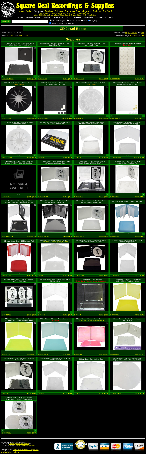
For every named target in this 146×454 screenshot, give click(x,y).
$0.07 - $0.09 (31, 118)
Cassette (59, 13)
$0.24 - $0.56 (31, 197)
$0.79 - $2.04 (31, 315)
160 (135, 33)
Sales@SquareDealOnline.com (19, 444)
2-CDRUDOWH (115, 79)
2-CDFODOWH (115, 118)
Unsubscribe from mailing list (10, 452)
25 (134, 35)
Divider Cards (43, 15)
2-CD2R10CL (114, 197)
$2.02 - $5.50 (31, 79)
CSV (26, 35)
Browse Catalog (33, 17)
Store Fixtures (92, 15)
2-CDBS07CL (78, 393)
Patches (49, 11)
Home (20, 17)
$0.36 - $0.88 (67, 79)
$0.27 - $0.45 (139, 275)
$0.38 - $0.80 (67, 315)
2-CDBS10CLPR (115, 157)
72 (129, 33)
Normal (10, 35)
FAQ (111, 17)
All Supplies (44, 13)
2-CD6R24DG (6, 315)
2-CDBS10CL (78, 157)
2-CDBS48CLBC (115, 354)
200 (142, 35)
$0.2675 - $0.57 (139, 157)
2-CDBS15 (77, 315)
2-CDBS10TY (114, 315)
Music (22, 11)
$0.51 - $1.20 (139, 197)
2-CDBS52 (5, 393)
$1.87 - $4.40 (103, 275)
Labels (36, 15)
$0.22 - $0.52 (67, 393)
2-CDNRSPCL (78, 118)
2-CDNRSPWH (7, 157)
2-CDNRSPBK (6, 118)
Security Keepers (70, 15)
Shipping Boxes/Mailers (56, 15)
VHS (64, 13)
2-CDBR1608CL (43, 197)
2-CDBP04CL (114, 275)
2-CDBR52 (41, 393)
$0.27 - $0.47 (31, 433)
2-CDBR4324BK (79, 275)
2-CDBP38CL (6, 433)
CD (50, 13)
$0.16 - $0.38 (139, 393)
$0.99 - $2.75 (67, 197)
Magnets (86, 11)
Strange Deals (81, 15)
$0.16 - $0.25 (103, 393)
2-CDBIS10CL (42, 79)
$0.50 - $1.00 (139, 236)
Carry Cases (82, 13)
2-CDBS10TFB (43, 354)
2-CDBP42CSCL (115, 393)
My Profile (88, 17)
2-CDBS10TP (78, 354)
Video (29, 11)
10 (131, 35)
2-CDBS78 (41, 315)
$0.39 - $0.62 (139, 315)
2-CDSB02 (41, 157)
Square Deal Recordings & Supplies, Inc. (25, 450)
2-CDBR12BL (114, 236)
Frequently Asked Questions (26, 445)
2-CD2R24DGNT (7, 236)
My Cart (47, 17)
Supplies (38, 11)
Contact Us (101, 17)
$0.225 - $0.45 (103, 157)
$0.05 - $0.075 (67, 118)
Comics (74, 13)
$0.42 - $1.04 (103, 79)
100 (132, 33)
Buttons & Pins (72, 11)
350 (142, 33)
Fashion (97, 11)
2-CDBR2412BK (43, 236)
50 (126, 33)
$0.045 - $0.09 (67, 157)
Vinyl (53, 13)
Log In (68, 17)
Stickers (59, 11)
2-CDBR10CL (6, 197)
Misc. (88, 13)
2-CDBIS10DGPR (7, 79)
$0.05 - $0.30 (139, 354)
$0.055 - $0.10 (139, 79)
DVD (68, 13)
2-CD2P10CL (42, 275)
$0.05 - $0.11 (103, 118)
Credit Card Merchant (80, 450)
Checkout (58, 17)
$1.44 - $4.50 (67, 236)
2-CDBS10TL (6, 354)
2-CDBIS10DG (79, 79)
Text (21, 35)
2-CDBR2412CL (79, 236)
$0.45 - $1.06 (103, 197)
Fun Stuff (107, 11)
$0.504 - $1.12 (67, 275)
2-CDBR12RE (6, 275)
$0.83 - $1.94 (31, 236)
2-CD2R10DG (78, 197)
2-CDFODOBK (43, 118)
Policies (77, 17)
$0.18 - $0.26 (103, 315)
